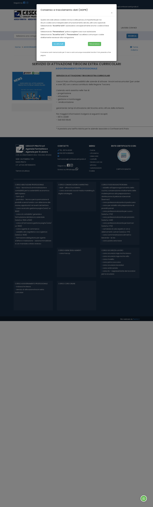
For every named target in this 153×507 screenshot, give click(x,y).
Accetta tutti (58, 44)
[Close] (112, 12)
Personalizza (94, 44)
